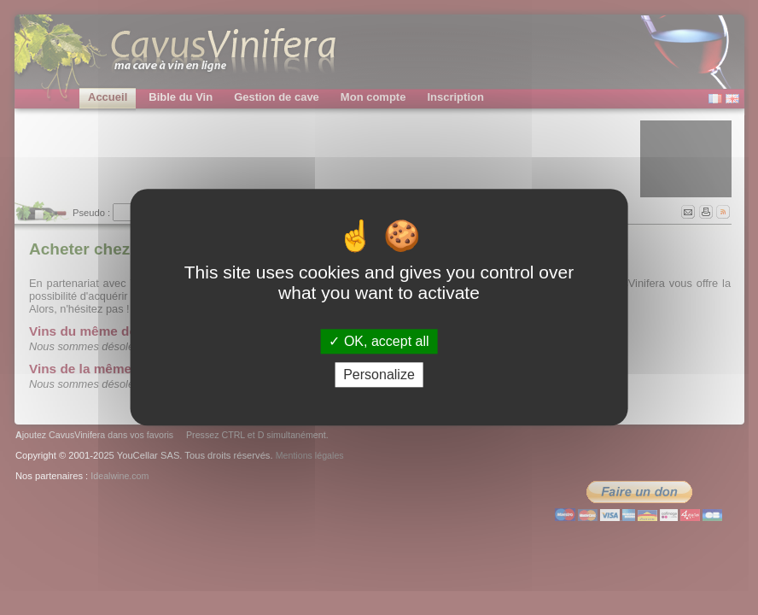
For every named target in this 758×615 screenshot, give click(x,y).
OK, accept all (379, 341)
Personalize (379, 375)
